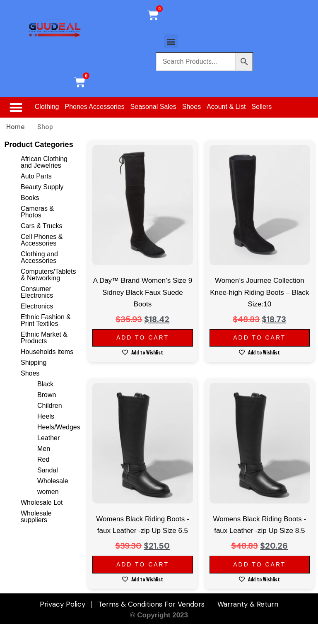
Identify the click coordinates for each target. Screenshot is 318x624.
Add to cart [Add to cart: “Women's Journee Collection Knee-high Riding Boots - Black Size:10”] (259, 337)
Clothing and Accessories (39, 257)
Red (43, 459)
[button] (171, 41)
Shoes (191, 106)
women (48, 491)
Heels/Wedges (58, 427)
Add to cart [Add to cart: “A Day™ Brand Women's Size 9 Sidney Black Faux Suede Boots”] (142, 337)
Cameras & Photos (37, 212)
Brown (46, 394)
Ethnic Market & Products (44, 338)
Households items (47, 351)
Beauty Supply (42, 186)
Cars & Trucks (41, 225)
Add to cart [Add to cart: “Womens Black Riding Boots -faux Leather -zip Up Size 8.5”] (259, 564)
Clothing (47, 106)
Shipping (33, 362)
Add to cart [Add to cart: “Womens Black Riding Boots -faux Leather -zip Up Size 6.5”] (142, 564)
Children (49, 405)
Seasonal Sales (153, 106)
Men (43, 448)
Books (30, 197)
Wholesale (52, 480)
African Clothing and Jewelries (44, 162)
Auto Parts (36, 176)
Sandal (47, 470)
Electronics (37, 306)
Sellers (261, 106)
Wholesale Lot (42, 502)
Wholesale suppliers (36, 516)
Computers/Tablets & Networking (48, 275)
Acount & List (226, 106)
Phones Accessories (95, 106)
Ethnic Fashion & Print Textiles (46, 320)
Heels (45, 416)
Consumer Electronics (37, 292)
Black (45, 384)
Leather (48, 437)
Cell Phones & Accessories (42, 240)
